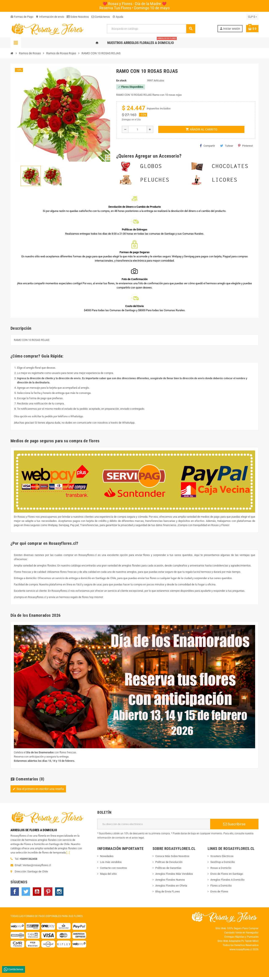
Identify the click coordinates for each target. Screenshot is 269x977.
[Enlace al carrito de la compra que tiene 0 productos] (252, 28)
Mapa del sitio (108, 873)
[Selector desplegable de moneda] (252, 17)
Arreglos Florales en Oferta (171, 885)
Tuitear (226, 145)
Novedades (106, 856)
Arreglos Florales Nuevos (170, 879)
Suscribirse (234, 824)
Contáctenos (100, 16)
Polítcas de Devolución (168, 862)
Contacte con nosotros (113, 867)
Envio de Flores (219, 891)
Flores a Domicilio (221, 885)
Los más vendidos (111, 862)
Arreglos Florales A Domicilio (227, 879)
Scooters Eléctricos (221, 856)
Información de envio (50, 16)
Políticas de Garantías (168, 867)
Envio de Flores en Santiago (226, 873)
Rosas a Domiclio (220, 867)
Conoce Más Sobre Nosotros (172, 856)
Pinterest (245, 145)
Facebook (15, 891)
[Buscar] (151, 28)
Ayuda (117, 16)
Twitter (26, 891)
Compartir (207, 145)
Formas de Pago (22, 16)
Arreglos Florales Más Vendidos (174, 873)
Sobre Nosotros (78, 16)
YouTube (37, 891)
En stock (121, 80)
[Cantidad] (137, 129)
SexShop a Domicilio (222, 862)
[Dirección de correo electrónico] (153, 824)
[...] (68, 852)
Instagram (59, 891)
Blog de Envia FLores (167, 891)
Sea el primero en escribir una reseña (38, 789)
